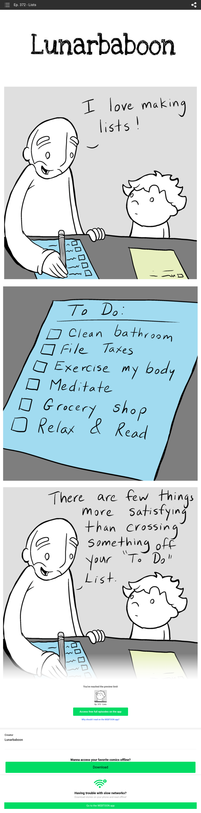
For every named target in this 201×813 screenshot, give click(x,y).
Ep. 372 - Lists (25, 5)
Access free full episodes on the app (101, 711)
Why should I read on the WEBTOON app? (100, 719)
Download (100, 767)
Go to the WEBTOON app (100, 805)
